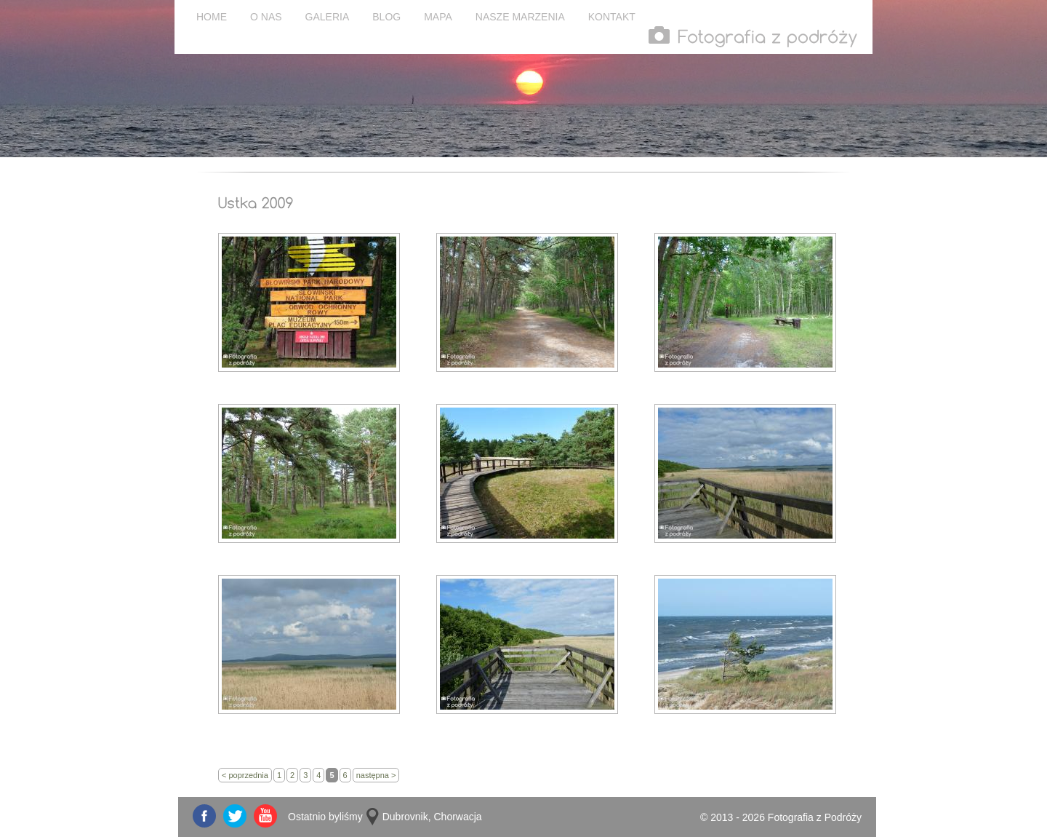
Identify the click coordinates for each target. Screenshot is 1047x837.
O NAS (266, 17)
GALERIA (327, 17)
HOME (211, 17)
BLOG (386, 17)
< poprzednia (245, 775)
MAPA (438, 17)
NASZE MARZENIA (520, 17)
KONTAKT (611, 17)
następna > (376, 775)
